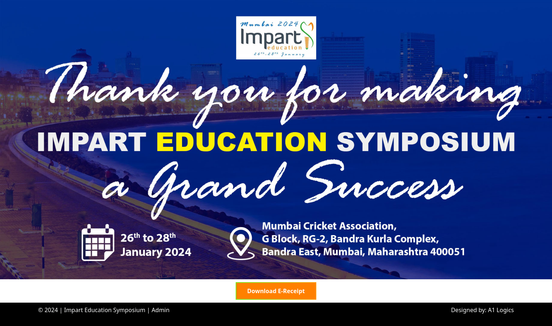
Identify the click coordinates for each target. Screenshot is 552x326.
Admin (161, 310)
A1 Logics (501, 310)
